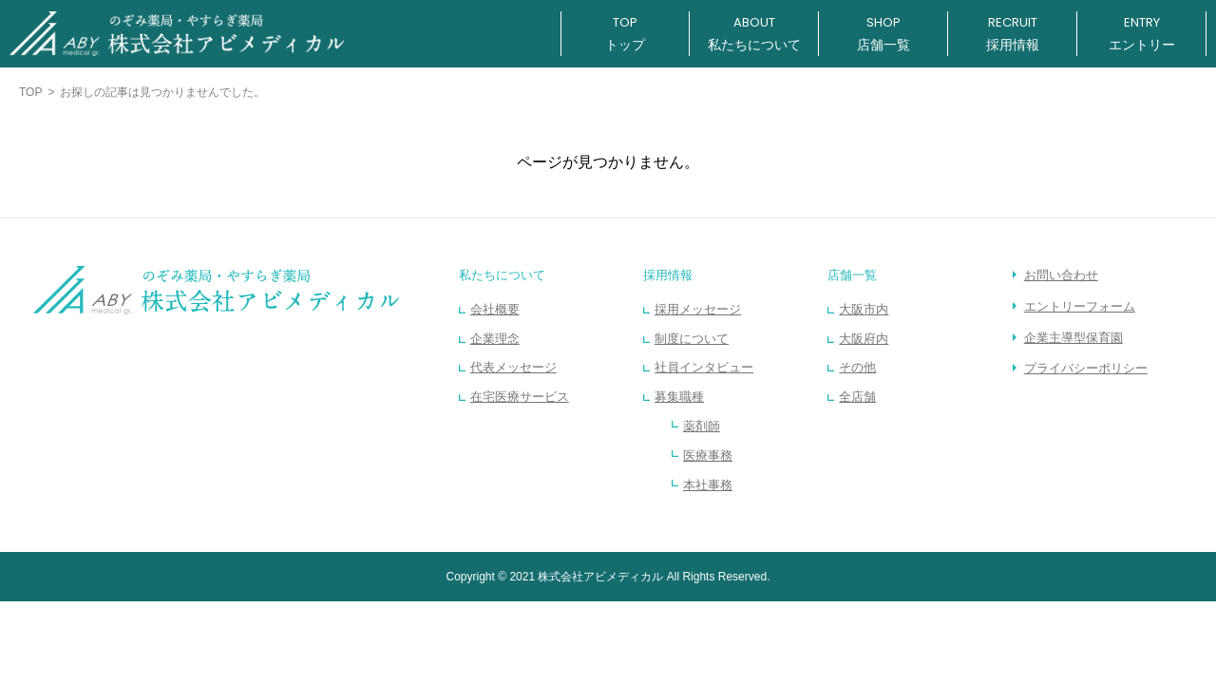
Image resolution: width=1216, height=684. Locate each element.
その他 (857, 367)
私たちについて (502, 275)
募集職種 (679, 397)
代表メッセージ (513, 367)
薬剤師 (701, 426)
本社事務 (707, 485)
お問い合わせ (1061, 275)
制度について (692, 339)
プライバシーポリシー (1086, 368)
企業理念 (495, 339)
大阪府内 (863, 339)
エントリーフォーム (1079, 306)
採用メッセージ (698, 309)
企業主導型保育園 (1073, 338)
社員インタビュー (704, 367)
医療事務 (707, 455)
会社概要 (495, 309)
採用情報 (668, 275)
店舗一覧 (852, 275)
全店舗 (857, 397)
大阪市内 (863, 309)
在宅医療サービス (519, 397)
